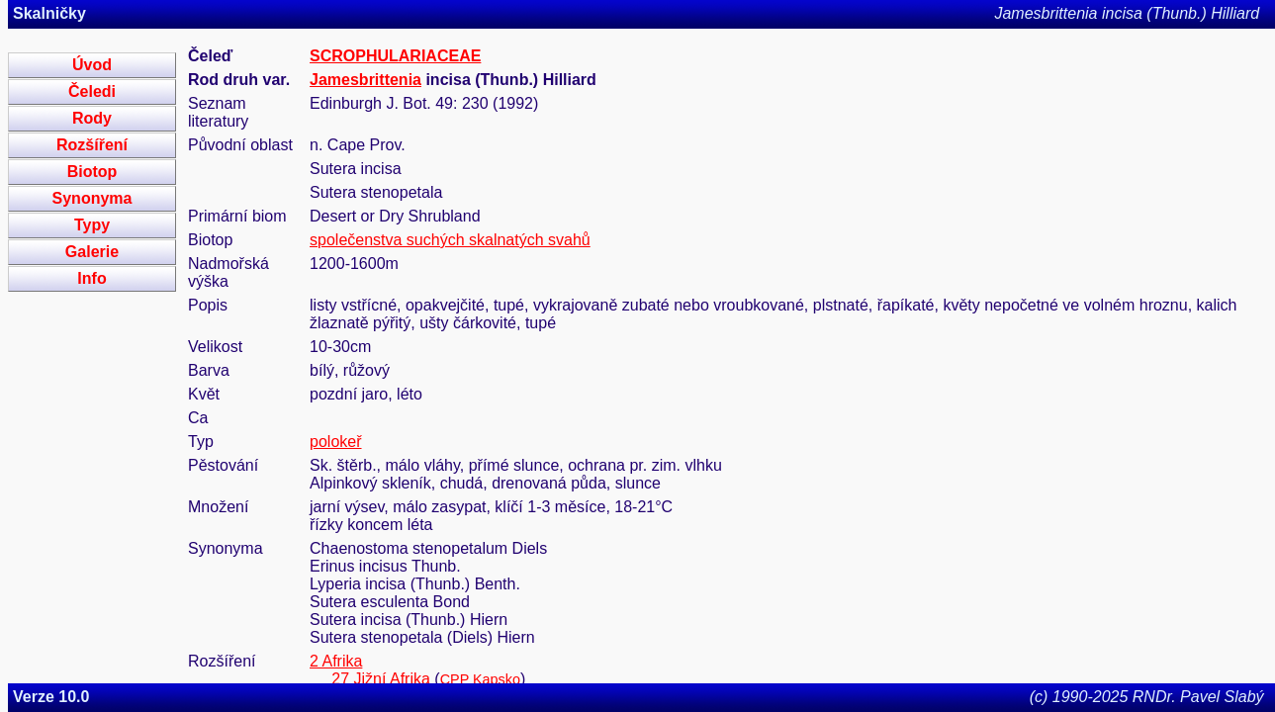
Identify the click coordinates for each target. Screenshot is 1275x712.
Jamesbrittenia (365, 79)
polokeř (335, 441)
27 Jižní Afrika (380, 678)
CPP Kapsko (480, 679)
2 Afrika (336, 661)
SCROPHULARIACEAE (395, 55)
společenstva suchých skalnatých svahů (450, 239)
